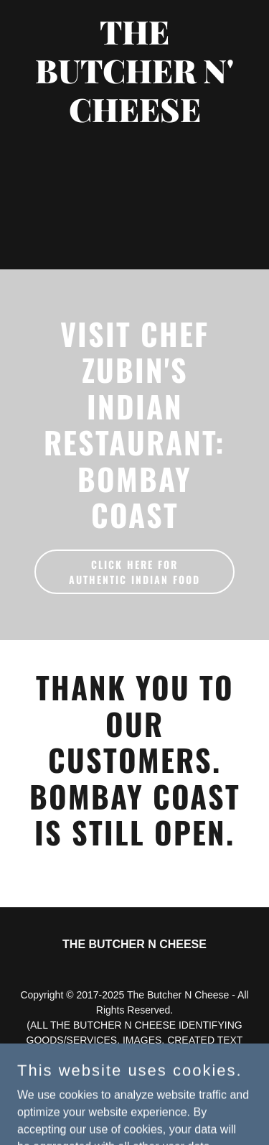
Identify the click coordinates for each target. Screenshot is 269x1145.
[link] (134, 118)
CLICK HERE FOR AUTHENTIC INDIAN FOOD (134, 572)
